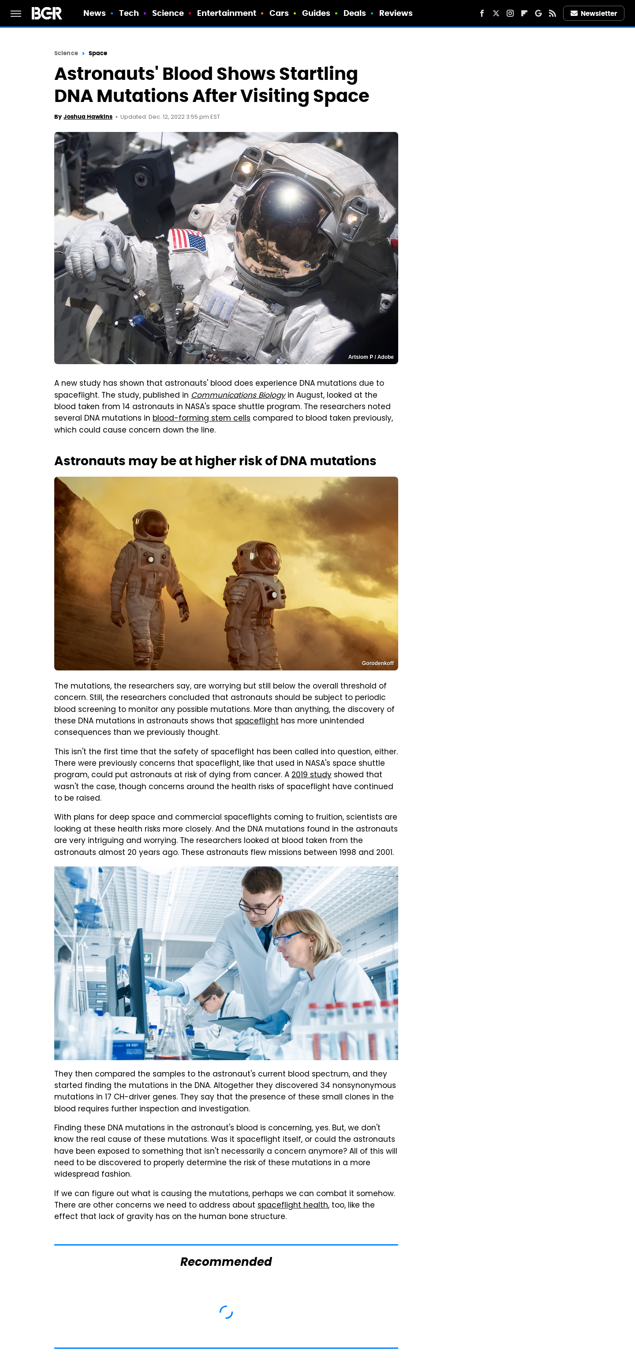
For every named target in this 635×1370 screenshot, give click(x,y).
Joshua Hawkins (88, 116)
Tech (129, 13)
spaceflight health (293, 1206)
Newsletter (594, 13)
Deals (355, 13)
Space (98, 53)
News (94, 13)
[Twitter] (496, 13)
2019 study (311, 775)
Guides (316, 13)
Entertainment (226, 13)
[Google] (538, 13)
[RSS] (552, 13)
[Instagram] (510, 13)
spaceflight (257, 721)
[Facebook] (482, 13)
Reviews (396, 13)
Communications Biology (238, 396)
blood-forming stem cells (201, 419)
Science (168, 13)
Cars (279, 13)
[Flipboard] (524, 13)
